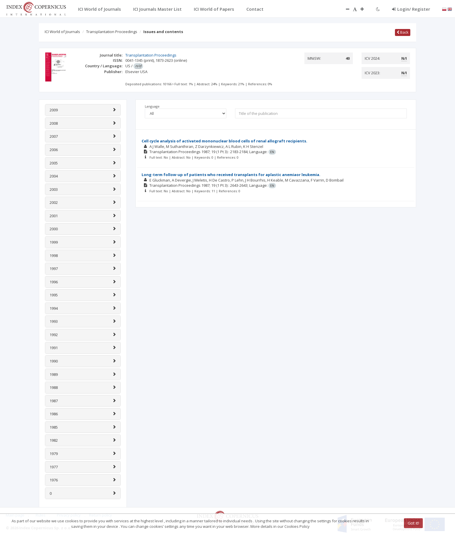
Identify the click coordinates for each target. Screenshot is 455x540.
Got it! (413, 523)
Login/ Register (411, 9)
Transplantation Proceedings (111, 31)
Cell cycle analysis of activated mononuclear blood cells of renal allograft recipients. (224, 141)
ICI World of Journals (62, 31)
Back (403, 32)
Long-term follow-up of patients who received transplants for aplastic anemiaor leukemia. (231, 174)
